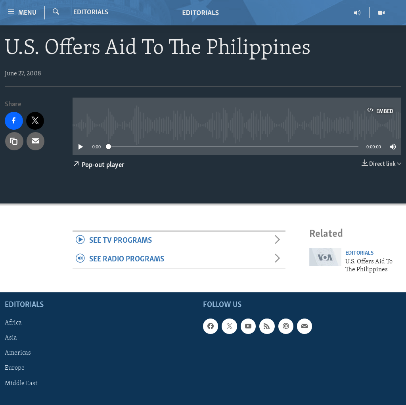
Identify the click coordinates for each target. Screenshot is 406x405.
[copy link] (14, 141)
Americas (18, 353)
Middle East (21, 383)
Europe (15, 368)
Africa (13, 323)
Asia (11, 338)
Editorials (90, 12)
